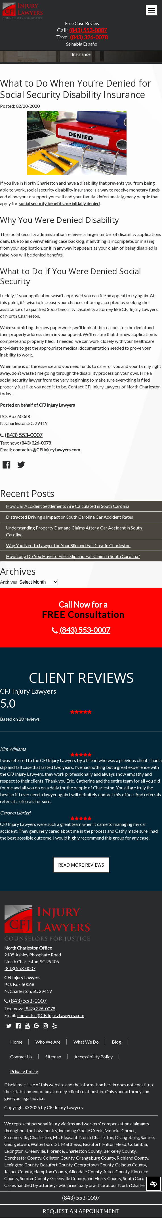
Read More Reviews (81, 865)
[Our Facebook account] (18, 1025)
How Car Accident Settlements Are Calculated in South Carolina (67, 506)
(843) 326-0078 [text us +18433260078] (89, 37)
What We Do (86, 1041)
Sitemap (53, 1056)
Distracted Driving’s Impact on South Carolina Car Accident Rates (69, 517)
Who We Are (47, 1041)
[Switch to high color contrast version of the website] (153, 1184)
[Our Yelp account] (54, 1025)
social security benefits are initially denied (59, 203)
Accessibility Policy (93, 1056)
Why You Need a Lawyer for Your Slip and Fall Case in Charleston (68, 545)
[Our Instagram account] (45, 1025)
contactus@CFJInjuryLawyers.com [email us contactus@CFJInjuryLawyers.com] (46, 449)
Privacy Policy (24, 1071)
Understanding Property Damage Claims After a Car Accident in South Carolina (74, 531)
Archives (8, 581)
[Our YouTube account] (27, 1025)
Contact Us (21, 1056)
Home (16, 1041)
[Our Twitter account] (9, 1025)
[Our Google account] (36, 1025)
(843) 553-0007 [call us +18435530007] (88, 30)
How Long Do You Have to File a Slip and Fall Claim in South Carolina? (73, 556)
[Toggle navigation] (151, 10)
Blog (116, 1041)
